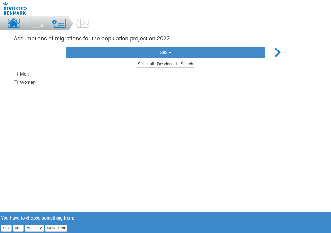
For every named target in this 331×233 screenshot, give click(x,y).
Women (25, 82)
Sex (165, 52)
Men (21, 74)
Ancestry (34, 228)
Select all (146, 64)
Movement (56, 228)
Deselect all (167, 64)
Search (187, 64)
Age (18, 228)
